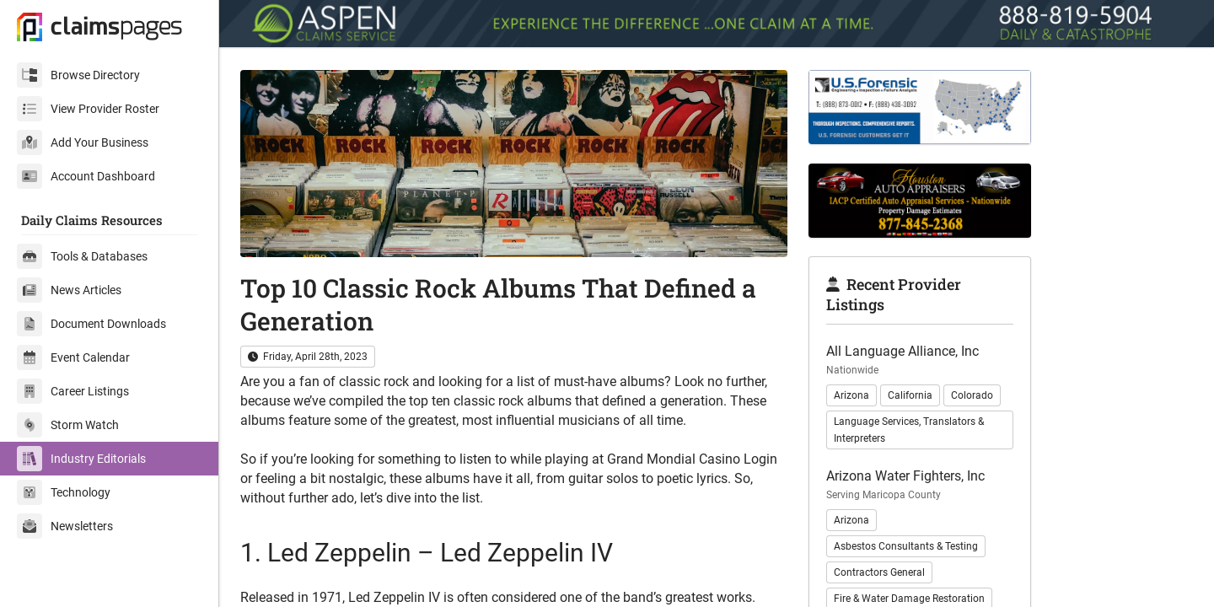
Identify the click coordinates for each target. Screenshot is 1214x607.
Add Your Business (82, 142)
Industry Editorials (81, 458)
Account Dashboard (86, 176)
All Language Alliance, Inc (902, 351)
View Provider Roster (88, 108)
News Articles (69, 290)
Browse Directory (78, 75)
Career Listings (73, 391)
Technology (63, 492)
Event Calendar (73, 357)
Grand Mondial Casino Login (692, 459)
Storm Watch (68, 425)
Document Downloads (91, 323)
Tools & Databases (82, 256)
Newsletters (65, 526)
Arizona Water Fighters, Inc (905, 476)
